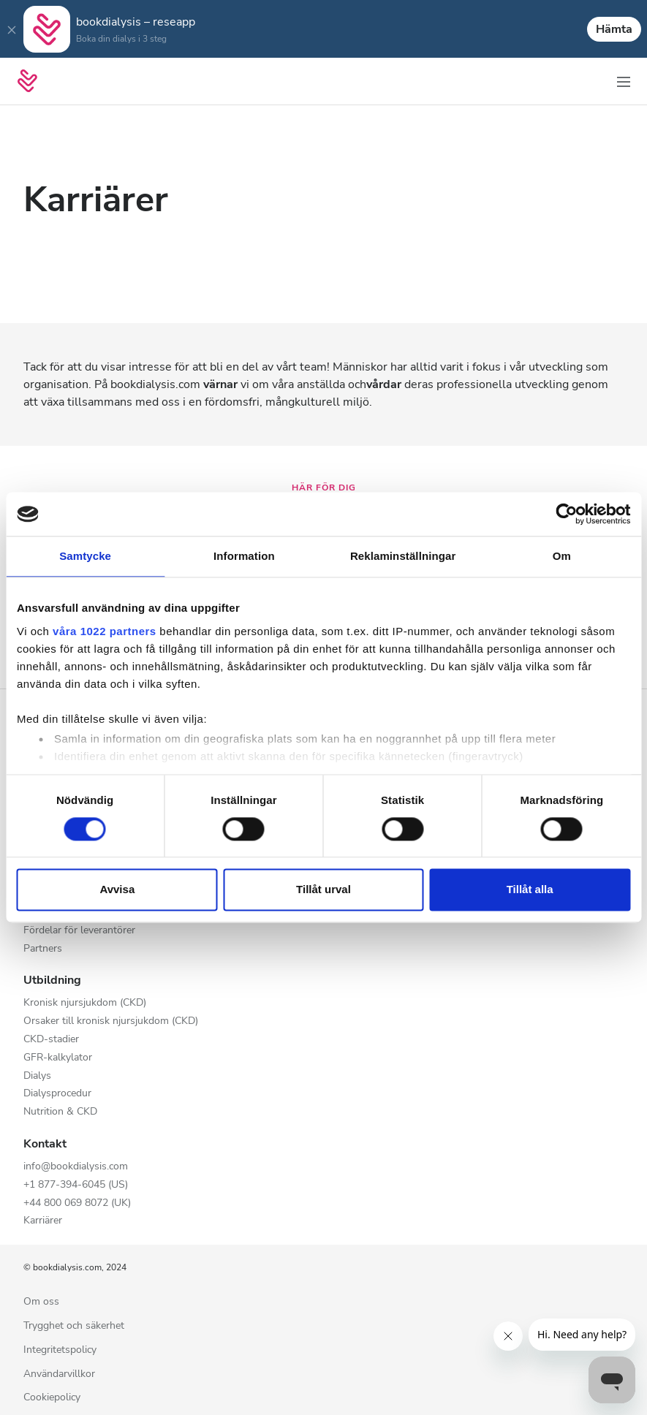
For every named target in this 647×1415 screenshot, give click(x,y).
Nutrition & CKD (60, 1112)
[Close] (11, 29)
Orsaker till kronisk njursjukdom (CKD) (110, 1021)
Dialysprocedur (57, 1094)
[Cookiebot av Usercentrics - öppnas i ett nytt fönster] (566, 514)
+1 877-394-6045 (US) (75, 1185)
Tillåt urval (323, 890)
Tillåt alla (530, 890)
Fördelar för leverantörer (79, 931)
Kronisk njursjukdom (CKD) (84, 1003)
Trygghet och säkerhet (73, 1326)
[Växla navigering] (623, 81)
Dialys (37, 1076)
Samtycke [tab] (85, 556)
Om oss (41, 1302)
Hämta (614, 29)
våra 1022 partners (104, 631)
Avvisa (117, 890)
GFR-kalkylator (57, 1058)
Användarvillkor (59, 1374)
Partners (42, 949)
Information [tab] (244, 556)
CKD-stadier (51, 1039)
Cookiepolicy (51, 1398)
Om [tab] (562, 556)
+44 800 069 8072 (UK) (77, 1203)
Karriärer (42, 1221)
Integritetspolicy (60, 1350)
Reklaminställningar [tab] (402, 556)
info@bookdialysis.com (75, 1167)
